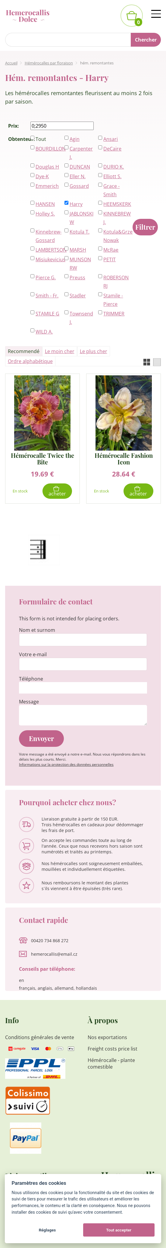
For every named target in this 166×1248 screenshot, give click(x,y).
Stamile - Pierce (113, 299)
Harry (76, 204)
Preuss (77, 277)
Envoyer (41, 738)
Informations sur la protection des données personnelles (66, 764)
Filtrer (145, 226)
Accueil (11, 63)
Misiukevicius (48, 259)
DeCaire (112, 148)
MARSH (78, 250)
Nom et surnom (37, 630)
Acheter (57, 493)
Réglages (47, 1230)
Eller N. (78, 176)
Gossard (79, 186)
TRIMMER (113, 313)
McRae (110, 250)
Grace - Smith (111, 190)
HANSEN (45, 204)
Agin (75, 139)
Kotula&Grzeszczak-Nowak (116, 236)
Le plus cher (93, 351)
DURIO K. (113, 166)
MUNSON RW (80, 263)
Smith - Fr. (47, 295)
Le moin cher (59, 351)
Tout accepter (118, 1230)
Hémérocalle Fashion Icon (124, 458)
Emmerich (47, 186)
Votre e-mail (33, 654)
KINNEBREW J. (116, 217)
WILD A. (44, 331)
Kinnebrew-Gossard (48, 236)
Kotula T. (79, 231)
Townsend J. (81, 317)
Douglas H (47, 166)
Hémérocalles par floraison (49, 63)
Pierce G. (46, 277)
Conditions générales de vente (39, 1037)
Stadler (78, 295)
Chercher (146, 39)
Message (29, 701)
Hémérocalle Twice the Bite (42, 458)
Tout (41, 139)
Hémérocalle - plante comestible (111, 1063)
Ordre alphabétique (30, 361)
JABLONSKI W (81, 217)
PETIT (109, 259)
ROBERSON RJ (116, 281)
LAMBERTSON (48, 250)
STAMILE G (47, 313)
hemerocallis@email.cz (54, 954)
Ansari (110, 139)
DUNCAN (80, 166)
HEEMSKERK (116, 204)
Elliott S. (112, 176)
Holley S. (45, 213)
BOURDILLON (48, 148)
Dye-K (42, 176)
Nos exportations (107, 1037)
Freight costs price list (112, 1048)
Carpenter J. (81, 152)
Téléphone (31, 678)
